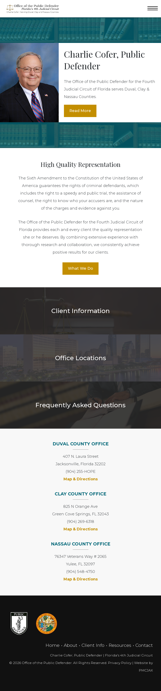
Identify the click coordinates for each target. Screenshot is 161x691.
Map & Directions (81, 479)
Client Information (80, 311)
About (70, 645)
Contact (144, 645)
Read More (80, 110)
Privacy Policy (119, 663)
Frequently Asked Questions (80, 405)
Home (52, 645)
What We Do (80, 268)
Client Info (93, 645)
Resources (120, 645)
